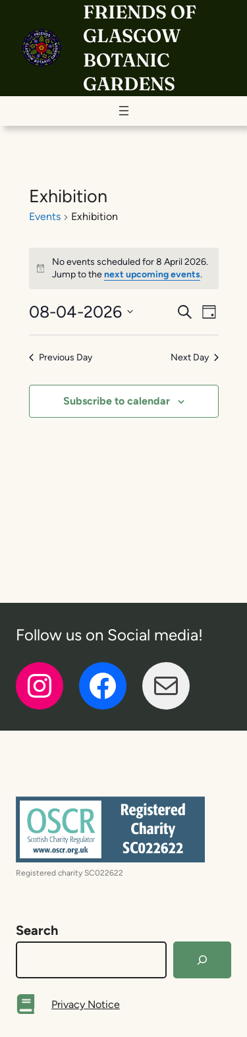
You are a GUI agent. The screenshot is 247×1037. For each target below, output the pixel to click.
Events (45, 216)
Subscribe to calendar (116, 401)
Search (37, 930)
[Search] (202, 959)
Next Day (195, 357)
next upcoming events (152, 274)
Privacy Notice (85, 1004)
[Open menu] (124, 111)
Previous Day (60, 357)
